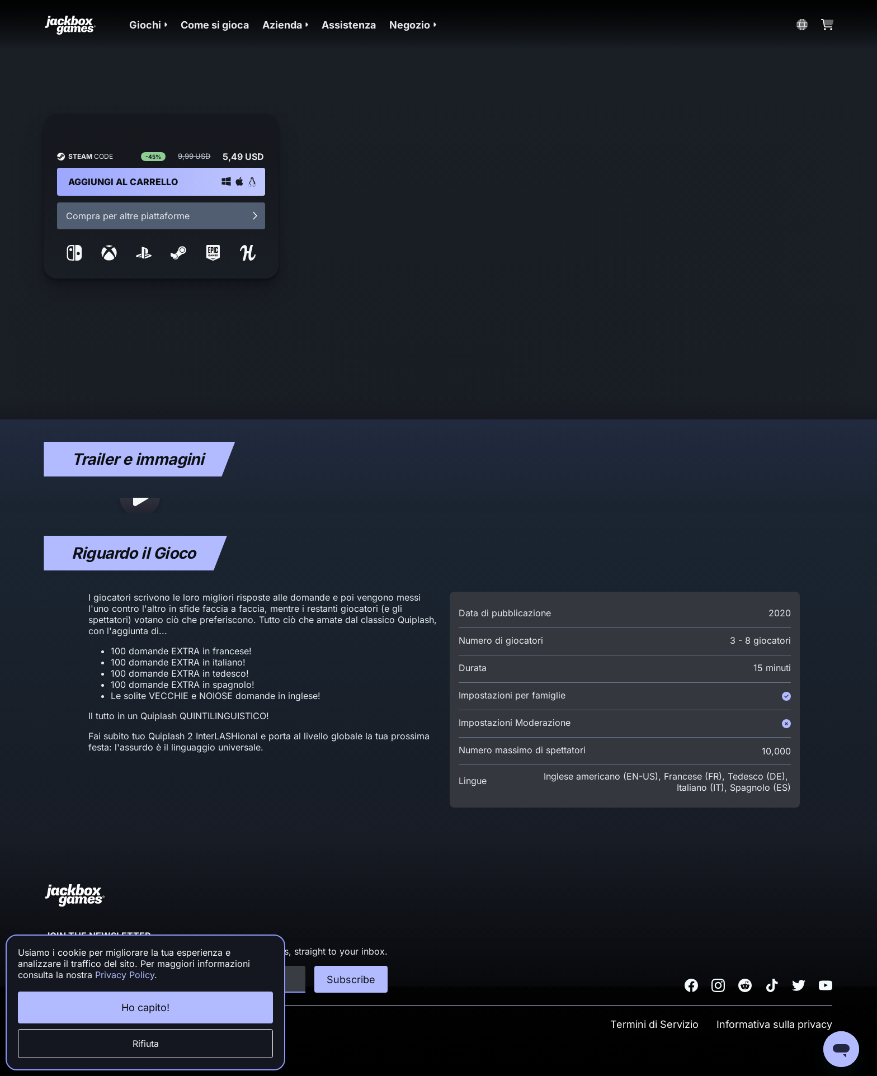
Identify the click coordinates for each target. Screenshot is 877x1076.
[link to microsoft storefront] (109, 257)
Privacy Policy (124, 974)
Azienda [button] (285, 25)
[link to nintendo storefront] (74, 257)
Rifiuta (146, 1043)
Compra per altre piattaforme (163, 215)
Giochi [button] (148, 25)
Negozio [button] (412, 25)
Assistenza (349, 25)
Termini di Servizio (654, 1024)
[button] (148, 25)
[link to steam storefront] (178, 257)
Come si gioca (215, 25)
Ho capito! (145, 1007)
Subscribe (351, 979)
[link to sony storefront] (144, 257)
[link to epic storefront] (213, 257)
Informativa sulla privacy (774, 1024)
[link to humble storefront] (248, 257)
